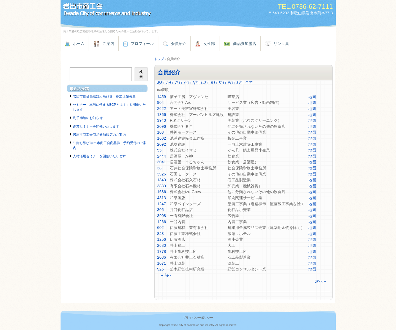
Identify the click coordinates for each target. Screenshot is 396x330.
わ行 (240, 82)
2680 (161, 245)
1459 (161, 96)
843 (160, 233)
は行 (205, 82)
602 (160, 227)
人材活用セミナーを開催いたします (99, 156)
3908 (161, 215)
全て (249, 82)
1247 (161, 204)
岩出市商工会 (124, 10)
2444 (161, 156)
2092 (161, 144)
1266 (161, 222)
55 (159, 150)
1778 (161, 251)
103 (160, 132)
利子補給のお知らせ (88, 118)
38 (159, 168)
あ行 (161, 82)
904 (160, 102)
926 (160, 269)
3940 (161, 120)
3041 (161, 162)
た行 (187, 82)
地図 (312, 96)
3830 (161, 186)
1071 (161, 263)
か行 (170, 82)
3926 (161, 174)
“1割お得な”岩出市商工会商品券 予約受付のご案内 (109, 145)
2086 (161, 257)
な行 (196, 82)
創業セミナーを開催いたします (96, 126)
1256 (161, 239)
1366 (161, 114)
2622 (161, 108)
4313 (161, 198)
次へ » (320, 281)
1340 (161, 180)
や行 (222, 82)
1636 (161, 192)
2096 (161, 126)
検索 (141, 74)
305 (160, 209)
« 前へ (166, 275)
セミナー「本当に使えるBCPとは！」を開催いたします (109, 107)
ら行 (231, 82)
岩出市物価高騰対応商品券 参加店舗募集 (104, 96)
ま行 (214, 82)
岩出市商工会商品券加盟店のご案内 (99, 135)
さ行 (178, 82)
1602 (161, 138)
